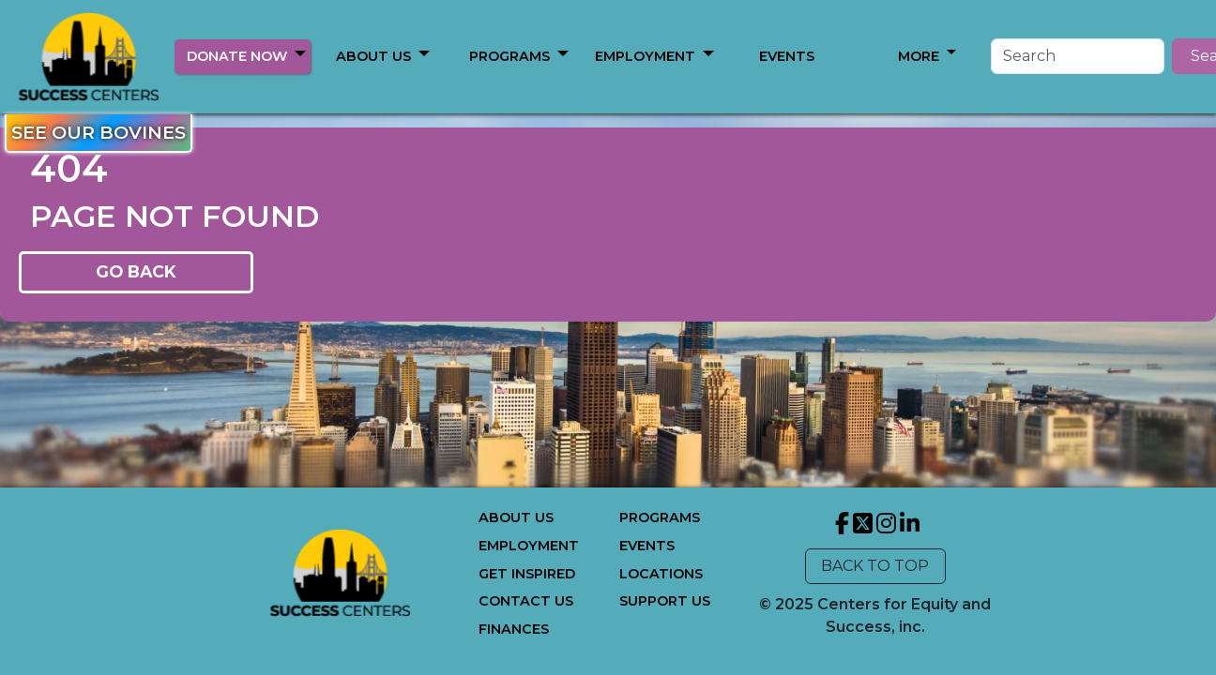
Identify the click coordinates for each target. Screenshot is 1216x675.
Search (1151, 56)
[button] (300, 53)
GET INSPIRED (527, 573)
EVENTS (647, 545)
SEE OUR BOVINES (98, 132)
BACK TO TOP (875, 566)
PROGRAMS (659, 517)
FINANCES (514, 629)
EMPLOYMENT (529, 545)
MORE (510, 56)
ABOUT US (373, 56)
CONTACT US (526, 600)
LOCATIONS (661, 573)
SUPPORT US (664, 600)
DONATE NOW (237, 56)
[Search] (1012, 56)
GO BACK (136, 271)
